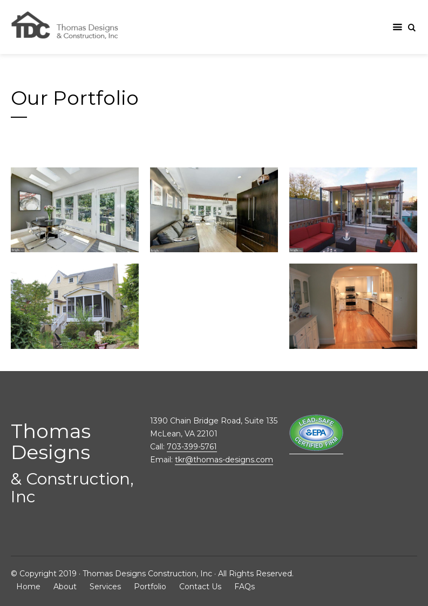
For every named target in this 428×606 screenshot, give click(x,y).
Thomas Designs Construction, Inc (147, 573)
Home (28, 586)
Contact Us (200, 586)
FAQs (244, 586)
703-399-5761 (192, 447)
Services (105, 586)
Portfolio (150, 586)
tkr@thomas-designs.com (224, 459)
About (65, 586)
